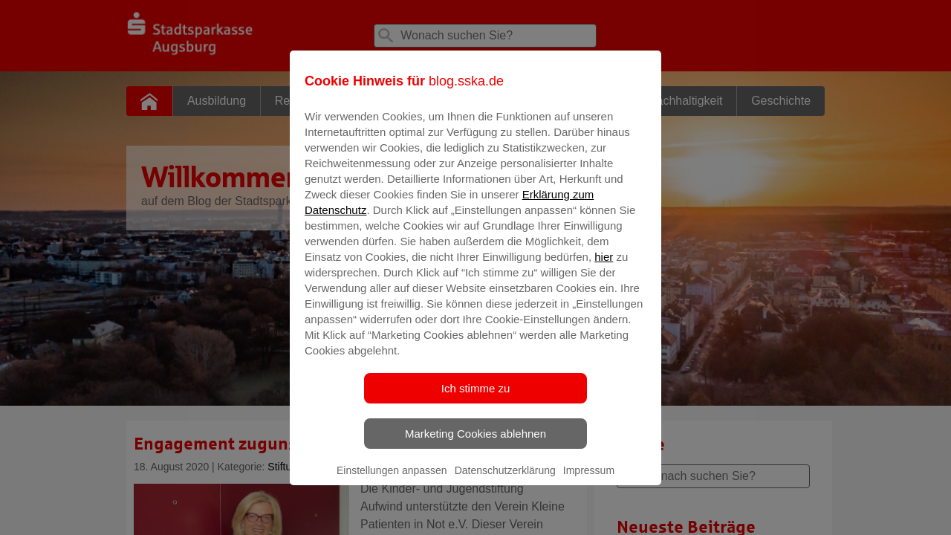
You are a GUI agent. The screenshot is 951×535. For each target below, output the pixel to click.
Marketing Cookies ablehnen (475, 444)
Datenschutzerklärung (505, 481)
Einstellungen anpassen (392, 481)
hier (603, 267)
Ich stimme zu (475, 398)
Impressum (588, 481)
